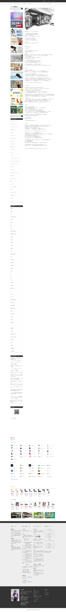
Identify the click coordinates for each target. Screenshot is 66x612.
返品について (35, 594)
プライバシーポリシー (36, 597)
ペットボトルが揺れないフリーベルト (16, 368)
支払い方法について (36, 591)
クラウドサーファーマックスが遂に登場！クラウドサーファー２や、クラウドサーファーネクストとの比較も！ (17, 397)
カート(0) (53, 1)
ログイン (48, 1)
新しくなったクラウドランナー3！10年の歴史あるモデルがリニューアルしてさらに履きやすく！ (17, 401)
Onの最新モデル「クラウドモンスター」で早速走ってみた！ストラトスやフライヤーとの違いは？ (16, 359)
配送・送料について (36, 592)
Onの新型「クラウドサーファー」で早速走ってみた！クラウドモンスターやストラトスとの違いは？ (17, 375)
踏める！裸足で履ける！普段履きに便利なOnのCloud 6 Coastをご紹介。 (17, 390)
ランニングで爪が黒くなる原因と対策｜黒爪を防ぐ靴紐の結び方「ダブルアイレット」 (17, 393)
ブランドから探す (22, 3)
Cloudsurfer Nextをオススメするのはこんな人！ (16, 381)
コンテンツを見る (28, 3)
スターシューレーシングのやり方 (15, 362)
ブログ (44, 3)
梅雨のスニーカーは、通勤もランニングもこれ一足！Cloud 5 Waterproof (17, 379)
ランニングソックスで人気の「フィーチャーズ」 (17, 387)
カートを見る (47, 592)
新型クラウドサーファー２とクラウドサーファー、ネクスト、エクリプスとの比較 (17, 384)
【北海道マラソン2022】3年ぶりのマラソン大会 (17, 366)
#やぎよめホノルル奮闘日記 (15, 370)
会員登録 (43, 1)
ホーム (11, 3)
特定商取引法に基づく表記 (37, 596)
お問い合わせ (48, 3)
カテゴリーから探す (16, 3)
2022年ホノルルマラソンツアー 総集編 (16, 372)
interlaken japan (13, 418)
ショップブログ (35, 599)
